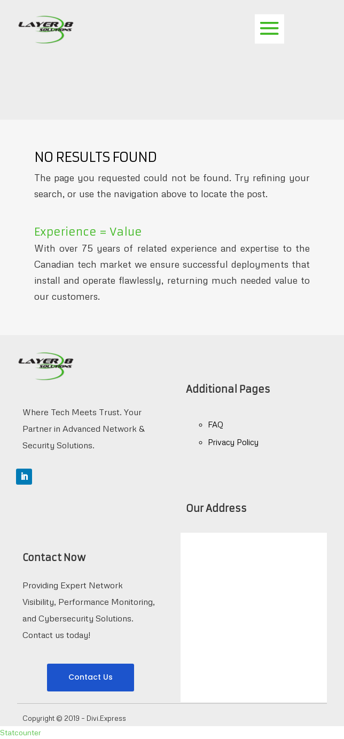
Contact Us (90, 677)
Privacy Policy (233, 442)
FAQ (215, 424)
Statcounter (20, 732)
